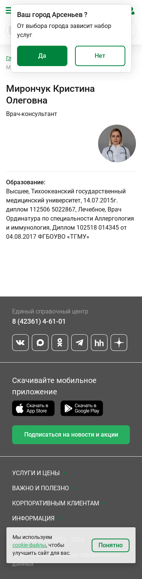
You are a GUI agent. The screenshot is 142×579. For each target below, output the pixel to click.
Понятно (110, 545)
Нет (100, 55)
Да (42, 55)
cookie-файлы (29, 545)
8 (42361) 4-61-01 (39, 321)
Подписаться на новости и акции (71, 434)
